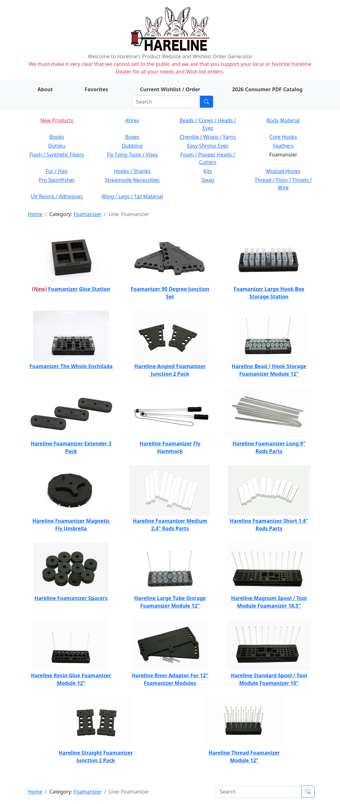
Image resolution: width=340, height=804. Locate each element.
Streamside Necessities (132, 179)
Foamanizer (87, 214)
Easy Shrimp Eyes (207, 145)
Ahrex (132, 120)
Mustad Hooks (283, 171)
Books (56, 136)
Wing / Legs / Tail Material (132, 196)
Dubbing (132, 145)
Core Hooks (283, 136)
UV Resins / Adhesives (57, 196)
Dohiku (56, 145)
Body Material (283, 120)
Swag (207, 179)
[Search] (166, 102)
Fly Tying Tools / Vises (132, 154)
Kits (207, 171)
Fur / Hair (57, 171)
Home (35, 214)
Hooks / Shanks (132, 171)
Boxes (132, 136)
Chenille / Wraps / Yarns (208, 136)
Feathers (283, 145)
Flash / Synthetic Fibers (56, 154)
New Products (56, 120)
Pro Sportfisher (57, 179)
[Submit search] (206, 102)
